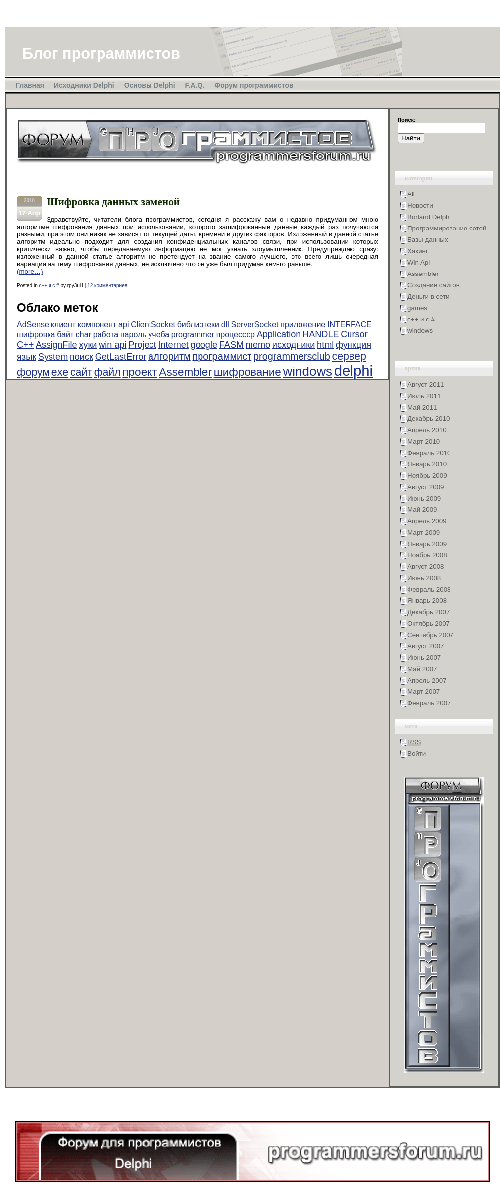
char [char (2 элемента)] (83, 334)
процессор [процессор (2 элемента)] (235, 334)
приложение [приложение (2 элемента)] (302, 325)
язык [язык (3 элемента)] (26, 357)
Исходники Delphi (84, 85)
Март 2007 (423, 691)
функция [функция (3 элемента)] (353, 345)
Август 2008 (425, 566)
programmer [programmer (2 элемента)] (192, 334)
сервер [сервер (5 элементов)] (349, 356)
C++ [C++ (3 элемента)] (25, 345)
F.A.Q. (195, 85)
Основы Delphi (149, 85)
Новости (420, 205)
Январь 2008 (427, 600)
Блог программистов (101, 53)
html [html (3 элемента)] (325, 345)
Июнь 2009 (424, 498)
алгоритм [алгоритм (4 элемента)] (169, 356)
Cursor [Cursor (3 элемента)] (354, 334)
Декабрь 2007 (428, 612)
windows (420, 330)
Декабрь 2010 (428, 418)
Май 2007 (422, 669)
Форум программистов (253, 85)
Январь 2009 (427, 544)
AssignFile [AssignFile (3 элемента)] (56, 345)
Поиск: (407, 120)
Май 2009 (422, 509)
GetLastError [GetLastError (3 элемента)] (121, 357)
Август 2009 (425, 487)
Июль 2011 (424, 396)
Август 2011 (425, 384)
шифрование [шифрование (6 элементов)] (247, 372)
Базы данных (427, 239)
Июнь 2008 (424, 578)
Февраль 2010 (429, 453)
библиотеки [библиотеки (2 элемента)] (198, 325)
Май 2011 (422, 407)
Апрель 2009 (427, 521)
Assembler (423, 273)
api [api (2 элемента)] (123, 325)
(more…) (30, 271)
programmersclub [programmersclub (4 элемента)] (291, 356)
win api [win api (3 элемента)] (112, 345)
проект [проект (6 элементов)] (139, 372)
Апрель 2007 (427, 680)
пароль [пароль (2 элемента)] (133, 334)
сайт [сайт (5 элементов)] (81, 372)
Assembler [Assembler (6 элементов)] (185, 372)
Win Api (418, 262)
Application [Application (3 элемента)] (279, 334)
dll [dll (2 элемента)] (225, 325)
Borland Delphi (428, 217)
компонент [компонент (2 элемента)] (97, 325)
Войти (416, 753)
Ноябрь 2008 (427, 555)
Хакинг (417, 251)
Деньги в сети (428, 296)
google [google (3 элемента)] (204, 345)
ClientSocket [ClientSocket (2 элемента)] (153, 325)
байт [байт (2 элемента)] (65, 334)
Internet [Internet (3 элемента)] (173, 345)
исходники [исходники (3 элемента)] (293, 345)
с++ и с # (49, 285)
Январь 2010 (427, 464)
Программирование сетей (446, 228)
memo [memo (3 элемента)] (258, 345)
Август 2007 (425, 646)
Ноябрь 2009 (427, 475)
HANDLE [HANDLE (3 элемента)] (320, 334)
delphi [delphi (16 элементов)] (353, 371)
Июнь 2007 (424, 657)
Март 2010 (423, 441)
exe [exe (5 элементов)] (59, 372)
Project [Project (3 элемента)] (142, 345)
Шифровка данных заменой (113, 202)
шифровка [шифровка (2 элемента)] (36, 334)
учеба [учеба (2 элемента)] (158, 334)
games (417, 308)
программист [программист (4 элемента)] (221, 356)
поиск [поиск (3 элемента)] (81, 357)
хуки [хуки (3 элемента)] (88, 345)
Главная (30, 85)
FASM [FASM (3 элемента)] (231, 345)
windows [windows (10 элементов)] (307, 371)
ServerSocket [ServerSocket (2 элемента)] (254, 325)
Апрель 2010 (427, 430)
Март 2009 (423, 532)
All (411, 194)
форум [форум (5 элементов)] (33, 372)
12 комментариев (107, 285)
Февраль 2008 (429, 589)
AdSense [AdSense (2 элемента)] (33, 325)
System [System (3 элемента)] (53, 357)
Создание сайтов (433, 285)
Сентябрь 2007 (430, 635)
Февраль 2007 (429, 703)
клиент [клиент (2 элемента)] (63, 325)
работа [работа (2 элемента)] (106, 334)
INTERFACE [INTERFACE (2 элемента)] (349, 325)
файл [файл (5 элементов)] (107, 372)
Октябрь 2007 (428, 623)
